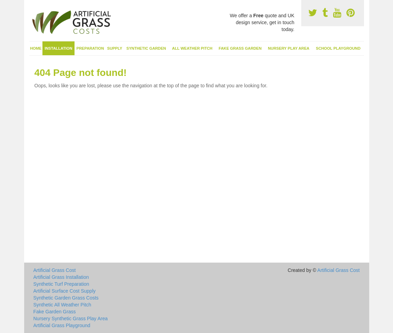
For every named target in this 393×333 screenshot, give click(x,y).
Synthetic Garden (146, 48)
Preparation (90, 48)
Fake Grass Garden (240, 48)
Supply (114, 48)
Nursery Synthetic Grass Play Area (70, 318)
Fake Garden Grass (54, 311)
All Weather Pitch (192, 48)
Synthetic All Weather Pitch (62, 304)
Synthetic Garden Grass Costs (66, 298)
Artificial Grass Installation (61, 277)
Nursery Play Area (288, 48)
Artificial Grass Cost (54, 270)
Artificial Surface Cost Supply (64, 291)
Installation (58, 48)
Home (36, 48)
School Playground (338, 48)
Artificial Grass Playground (61, 325)
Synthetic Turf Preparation (61, 284)
